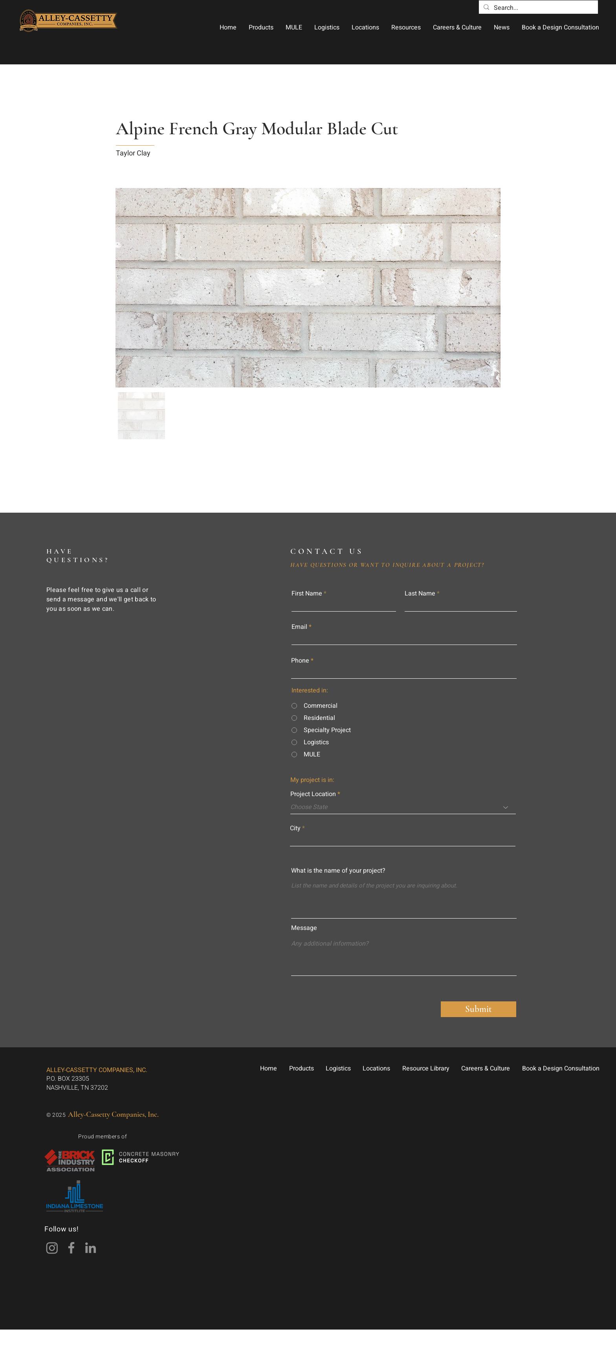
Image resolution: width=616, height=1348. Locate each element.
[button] (261, 27)
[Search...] (537, 7)
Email (299, 627)
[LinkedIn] (90, 1247)
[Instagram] (52, 1247)
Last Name (420, 593)
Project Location (313, 794)
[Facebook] (71, 1247)
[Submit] (478, 1009)
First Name (307, 593)
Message (304, 928)
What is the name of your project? (338, 871)
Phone (300, 661)
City (295, 828)
